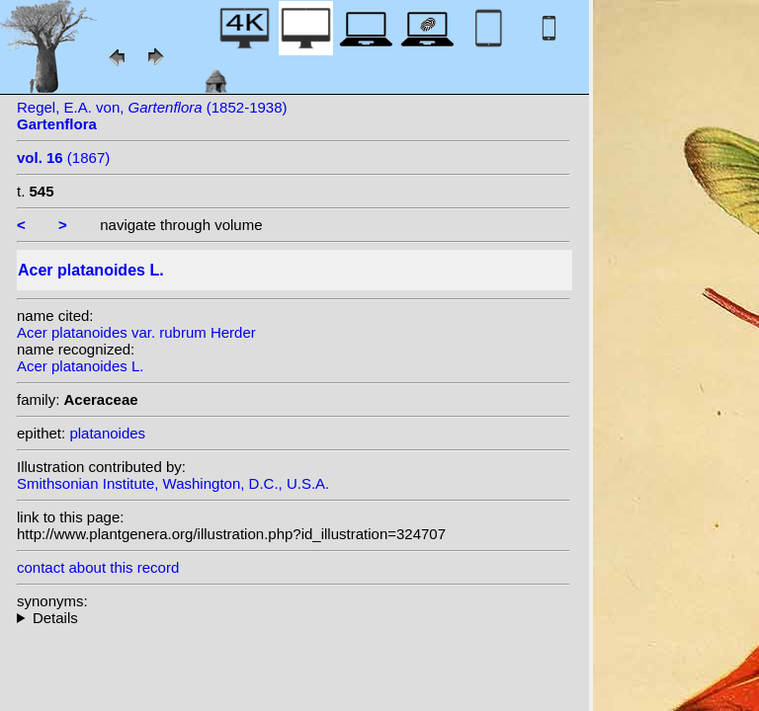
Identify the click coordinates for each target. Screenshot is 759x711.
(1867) (63, 157)
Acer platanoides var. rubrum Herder (136, 332)
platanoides (107, 433)
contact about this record (98, 567)
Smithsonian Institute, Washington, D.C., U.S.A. (173, 483)
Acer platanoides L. (80, 365)
